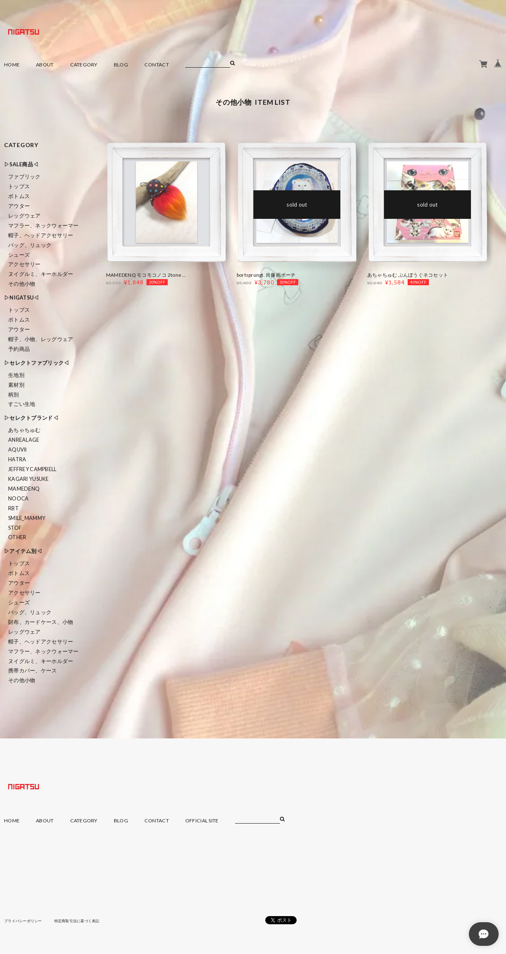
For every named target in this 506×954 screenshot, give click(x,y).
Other (17, 537)
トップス (19, 186)
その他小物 (21, 284)
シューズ (19, 255)
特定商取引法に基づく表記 (83, 920)
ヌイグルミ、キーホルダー (40, 274)
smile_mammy (26, 518)
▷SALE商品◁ (21, 164)
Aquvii (17, 450)
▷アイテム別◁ (23, 551)
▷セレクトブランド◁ (31, 418)
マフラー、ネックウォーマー (43, 226)
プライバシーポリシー (25, 920)
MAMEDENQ (24, 489)
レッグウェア (24, 216)
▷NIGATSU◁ (21, 298)
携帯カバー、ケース (32, 671)
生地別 (16, 375)
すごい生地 (21, 404)
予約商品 (19, 349)
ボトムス (19, 196)
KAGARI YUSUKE (28, 479)
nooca (18, 499)
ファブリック (24, 177)
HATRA (17, 459)
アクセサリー (24, 264)
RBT (13, 508)
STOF (15, 528)
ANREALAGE (24, 440)
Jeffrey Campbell (32, 469)
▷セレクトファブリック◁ (36, 363)
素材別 (16, 385)
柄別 (13, 395)
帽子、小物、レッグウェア (40, 339)
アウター (19, 206)
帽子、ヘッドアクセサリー (40, 235)
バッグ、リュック (29, 245)
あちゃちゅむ (24, 430)
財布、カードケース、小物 (40, 622)
